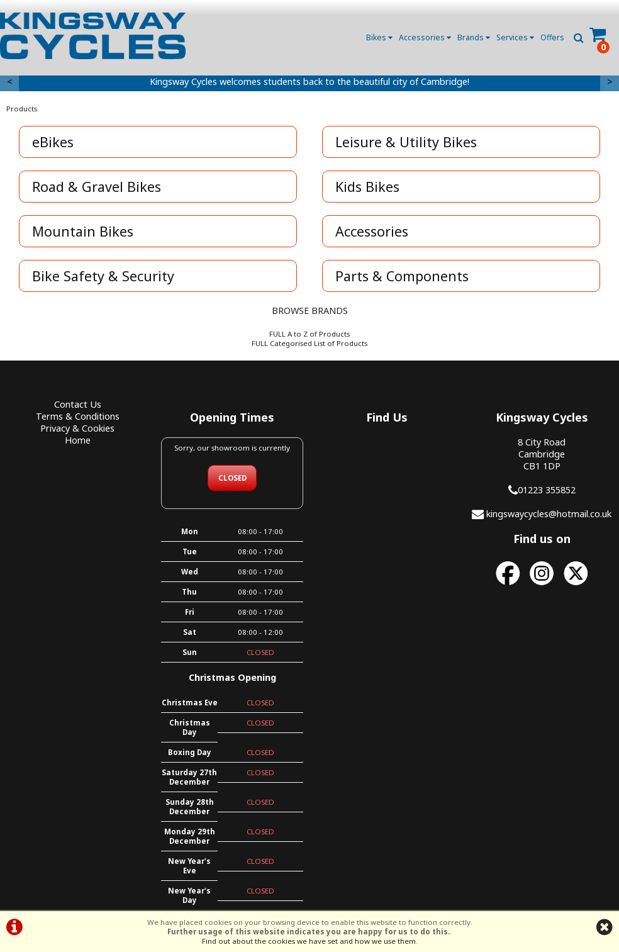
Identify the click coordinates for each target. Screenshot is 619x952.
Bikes (379, 37)
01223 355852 (547, 490)
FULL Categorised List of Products (309, 343)
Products (21, 108)
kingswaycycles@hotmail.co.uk (548, 514)
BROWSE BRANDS (310, 310)
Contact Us (77, 404)
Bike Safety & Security (103, 276)
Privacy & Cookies (77, 428)
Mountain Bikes (82, 231)
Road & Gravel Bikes (96, 186)
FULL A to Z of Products (309, 334)
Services (515, 37)
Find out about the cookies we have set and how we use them (309, 941)
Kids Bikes (367, 186)
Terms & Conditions (78, 416)
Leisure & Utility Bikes (406, 142)
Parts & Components (402, 276)
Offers (552, 37)
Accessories (425, 37)
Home (78, 440)
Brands (473, 37)
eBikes (53, 142)
